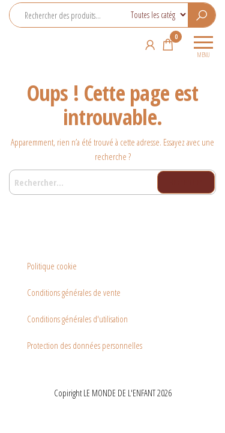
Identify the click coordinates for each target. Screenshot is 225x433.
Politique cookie (52, 266)
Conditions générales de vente (74, 292)
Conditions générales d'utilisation (77, 319)
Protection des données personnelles (84, 345)
